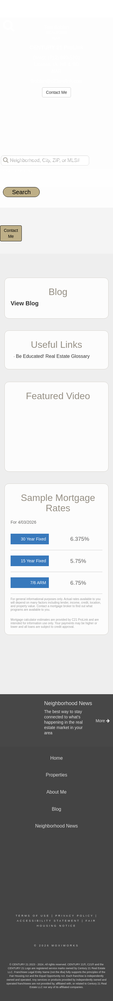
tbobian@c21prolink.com (56, 80)
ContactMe (11, 233)
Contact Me (56, 92)
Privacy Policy (74, 915)
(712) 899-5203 (64, 57)
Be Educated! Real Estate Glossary (53, 356)
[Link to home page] (56, 8)
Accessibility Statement (48, 920)
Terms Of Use (33, 915)
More (9, 7)
